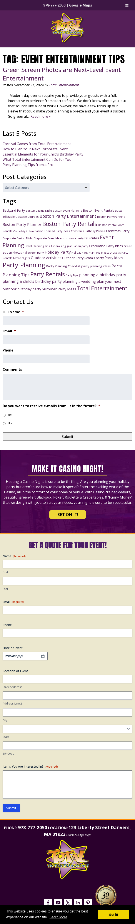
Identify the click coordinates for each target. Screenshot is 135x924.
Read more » (40, 116)
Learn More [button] (58, 917)
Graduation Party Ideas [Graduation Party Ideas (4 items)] (106, 246)
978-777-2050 (54, 5)
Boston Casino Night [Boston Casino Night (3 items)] (39, 211)
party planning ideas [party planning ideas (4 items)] (96, 266)
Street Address (12, 687)
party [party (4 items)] (100, 258)
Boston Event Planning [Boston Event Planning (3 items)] (67, 211)
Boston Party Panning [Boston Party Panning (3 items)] (111, 217)
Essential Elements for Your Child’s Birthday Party (43, 154)
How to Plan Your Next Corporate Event (35, 149)
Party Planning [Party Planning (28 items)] (24, 265)
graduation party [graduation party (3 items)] (77, 246)
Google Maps (80, 5)
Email (9, 331)
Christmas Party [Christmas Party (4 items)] (117, 231)
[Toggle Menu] (127, 5)
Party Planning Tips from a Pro (28, 164)
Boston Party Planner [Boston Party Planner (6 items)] (22, 224)
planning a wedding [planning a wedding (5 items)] (79, 281)
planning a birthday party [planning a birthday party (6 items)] (102, 274)
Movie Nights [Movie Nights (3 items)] (21, 258)
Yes (9, 415)
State (6, 737)
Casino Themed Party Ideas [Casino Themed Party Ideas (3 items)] (52, 231)
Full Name (13, 312)
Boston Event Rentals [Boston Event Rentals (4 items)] (98, 210)
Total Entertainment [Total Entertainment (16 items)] (102, 288)
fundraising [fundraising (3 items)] (58, 246)
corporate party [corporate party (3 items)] (73, 238)
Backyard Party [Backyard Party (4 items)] (14, 210)
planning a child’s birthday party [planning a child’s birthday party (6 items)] (32, 281)
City (5, 720)
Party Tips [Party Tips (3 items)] (72, 275)
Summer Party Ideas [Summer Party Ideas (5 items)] (59, 288)
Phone (8, 350)
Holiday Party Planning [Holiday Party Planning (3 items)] (86, 252)
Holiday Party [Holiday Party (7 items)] (58, 252)
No (9, 423)
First (5, 572)
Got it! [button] (113, 914)
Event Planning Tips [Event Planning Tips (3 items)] (37, 246)
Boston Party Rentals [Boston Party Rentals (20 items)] (69, 224)
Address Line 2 (12, 703)
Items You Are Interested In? (30, 766)
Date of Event (13, 648)
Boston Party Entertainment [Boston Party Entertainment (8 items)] (68, 216)
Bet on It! (67, 514)
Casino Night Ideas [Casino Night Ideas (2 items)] (23, 231)
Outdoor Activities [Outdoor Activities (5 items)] (46, 257)
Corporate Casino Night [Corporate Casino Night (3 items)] (18, 238)
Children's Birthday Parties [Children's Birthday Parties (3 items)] (88, 231)
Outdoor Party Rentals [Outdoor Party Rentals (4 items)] (78, 258)
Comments (12, 369)
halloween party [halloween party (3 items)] (33, 252)
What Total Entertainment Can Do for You (37, 159)
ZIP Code (8, 753)
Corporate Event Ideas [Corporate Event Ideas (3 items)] (48, 238)
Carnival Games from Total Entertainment (37, 143)
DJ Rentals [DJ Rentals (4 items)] (91, 238)
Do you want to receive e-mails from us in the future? (51, 406)
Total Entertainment (64, 85)
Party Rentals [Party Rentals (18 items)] (47, 274)
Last (5, 589)
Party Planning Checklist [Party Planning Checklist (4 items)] (63, 266)
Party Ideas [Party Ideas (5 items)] (114, 257)
